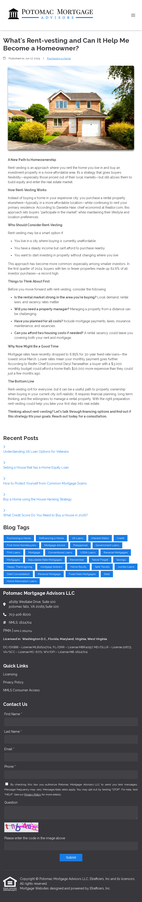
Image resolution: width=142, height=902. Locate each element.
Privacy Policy (32, 794)
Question (10, 802)
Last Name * (13, 731)
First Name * (13, 714)
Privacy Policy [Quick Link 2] (13, 682)
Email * (9, 749)
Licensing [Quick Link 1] (10, 674)
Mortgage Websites (35, 888)
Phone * (10, 766)
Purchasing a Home (59, 58)
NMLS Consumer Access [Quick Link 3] (21, 690)
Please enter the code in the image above (34, 838)
